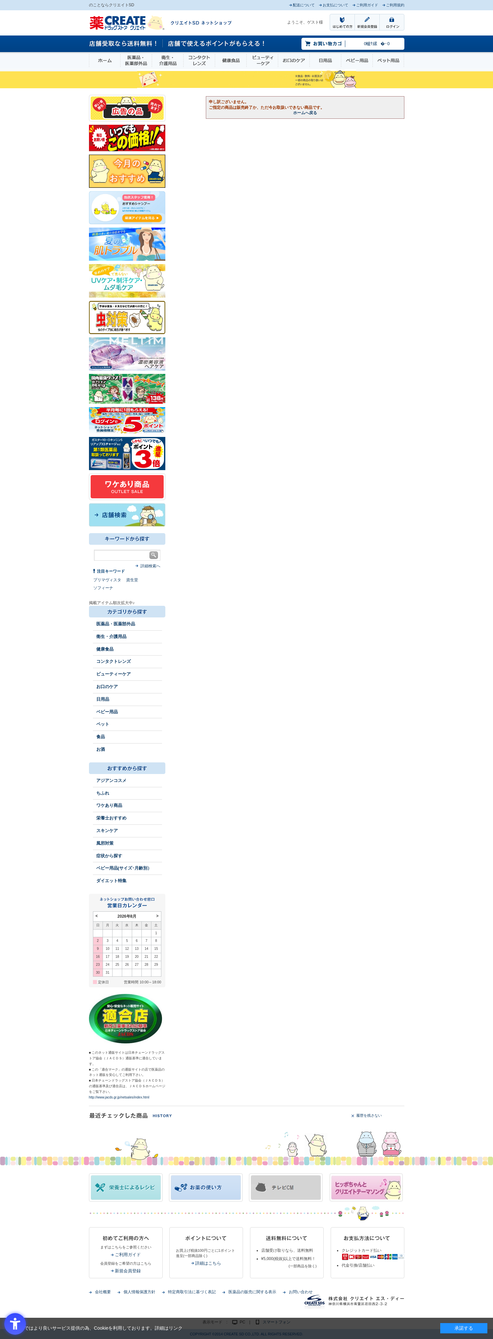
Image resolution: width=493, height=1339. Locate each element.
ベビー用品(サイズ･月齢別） (124, 868)
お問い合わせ (301, 1292)
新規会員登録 (128, 1270)
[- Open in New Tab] (127, 353)
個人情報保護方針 (139, 1292)
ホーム (104, 60)
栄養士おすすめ (111, 817)
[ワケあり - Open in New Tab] (127, 486)
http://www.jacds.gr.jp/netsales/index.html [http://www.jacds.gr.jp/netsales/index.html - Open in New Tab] (119, 1097)
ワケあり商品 (109, 805)
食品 (100, 736)
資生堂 (132, 580)
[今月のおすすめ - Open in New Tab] (127, 171)
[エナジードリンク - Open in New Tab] (127, 388)
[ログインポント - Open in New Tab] (127, 420)
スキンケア (107, 830)
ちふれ (102, 793)
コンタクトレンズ (199, 60)
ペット (102, 724)
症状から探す (109, 855)
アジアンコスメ (111, 780)
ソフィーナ (103, 588)
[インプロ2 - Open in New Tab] (127, 207)
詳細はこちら (208, 1263)
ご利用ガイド (128, 1254)
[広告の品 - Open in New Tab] (127, 108)
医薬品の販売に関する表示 (252, 1292)
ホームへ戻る (305, 112)
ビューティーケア (262, 60)
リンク (176, 1328)
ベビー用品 (356, 60)
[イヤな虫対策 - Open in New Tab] (127, 317)
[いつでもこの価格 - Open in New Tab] (127, 137)
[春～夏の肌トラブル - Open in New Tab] (127, 244)
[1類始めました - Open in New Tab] (127, 453)
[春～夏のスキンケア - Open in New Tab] (127, 280)
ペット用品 (388, 60)
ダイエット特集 (111, 880)
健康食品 (230, 60)
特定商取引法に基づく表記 (192, 1292)
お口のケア (293, 60)
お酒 (100, 749)
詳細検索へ (150, 566)
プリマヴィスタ (107, 580)
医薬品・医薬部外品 (136, 60)
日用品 (325, 60)
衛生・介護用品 (167, 60)
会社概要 (103, 1292)
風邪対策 (105, 843)
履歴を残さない (369, 1115)
